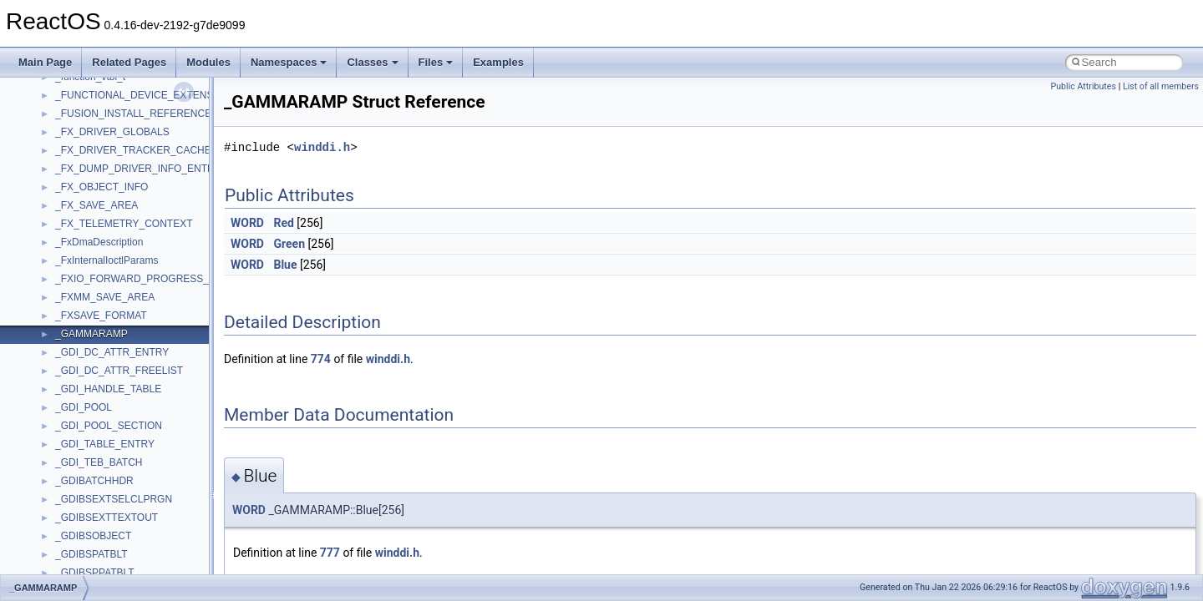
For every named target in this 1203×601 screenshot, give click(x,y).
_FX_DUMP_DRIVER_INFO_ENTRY (138, 168)
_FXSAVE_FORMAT (101, 315)
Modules (208, 62)
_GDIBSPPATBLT (95, 572)
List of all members (1161, 86)
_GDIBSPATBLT (91, 554)
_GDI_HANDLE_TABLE (108, 389)
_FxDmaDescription (99, 242)
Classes (372, 62)
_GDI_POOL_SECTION (108, 426)
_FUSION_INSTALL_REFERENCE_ (136, 113)
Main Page (45, 62)
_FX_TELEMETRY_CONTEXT (123, 224)
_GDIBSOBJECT (93, 536)
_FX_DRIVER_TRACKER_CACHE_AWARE (154, 150)
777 (330, 552)
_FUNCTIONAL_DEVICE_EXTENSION (143, 95)
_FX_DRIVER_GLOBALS (112, 132)
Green (289, 243)
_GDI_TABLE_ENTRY (105, 444)
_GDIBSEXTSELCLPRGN (113, 499)
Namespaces (289, 62)
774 (321, 359)
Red (283, 223)
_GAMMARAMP (91, 334)
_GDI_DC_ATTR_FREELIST (119, 370)
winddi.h (322, 147)
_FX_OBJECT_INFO (101, 187)
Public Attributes (1083, 86)
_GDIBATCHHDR (94, 481)
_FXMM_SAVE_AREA (105, 297)
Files (436, 62)
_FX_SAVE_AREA (96, 205)
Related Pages (129, 62)
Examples (498, 62)
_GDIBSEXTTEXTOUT (106, 517)
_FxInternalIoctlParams (106, 260)
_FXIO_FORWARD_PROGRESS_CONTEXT (155, 279)
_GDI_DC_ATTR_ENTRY (112, 352)
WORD (247, 223)
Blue (285, 264)
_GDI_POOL (83, 407)
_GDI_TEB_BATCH (98, 462)
